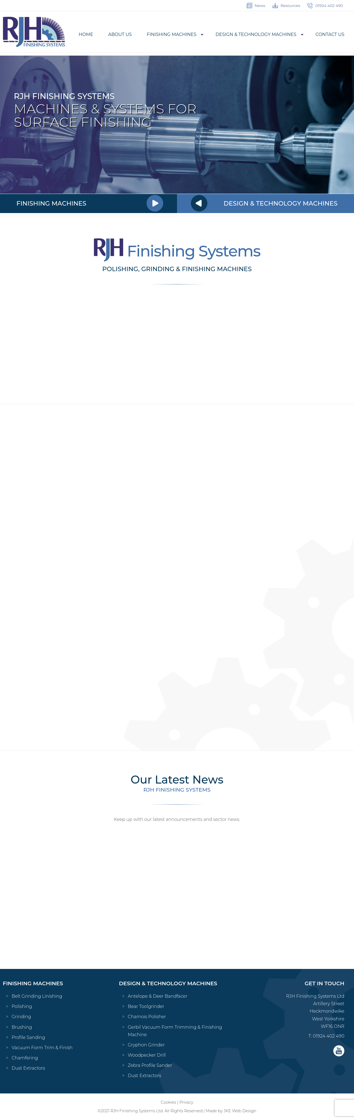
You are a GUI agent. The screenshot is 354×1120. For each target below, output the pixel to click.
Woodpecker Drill (147, 1055)
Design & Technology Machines (255, 34)
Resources (286, 5)
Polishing (22, 1006)
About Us (120, 34)
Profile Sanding (28, 1037)
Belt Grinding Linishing (37, 996)
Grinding (21, 1016)
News (256, 5)
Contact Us (330, 34)
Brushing (22, 1027)
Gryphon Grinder (146, 1045)
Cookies (168, 1102)
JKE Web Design (240, 1110)
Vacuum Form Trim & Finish (42, 1047)
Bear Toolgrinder (146, 1006)
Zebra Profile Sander (150, 1065)
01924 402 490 (325, 5)
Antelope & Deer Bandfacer (157, 996)
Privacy (186, 1102)
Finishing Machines (171, 34)
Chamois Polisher (147, 1016)
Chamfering (25, 1058)
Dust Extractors (28, 1068)
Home (86, 34)
